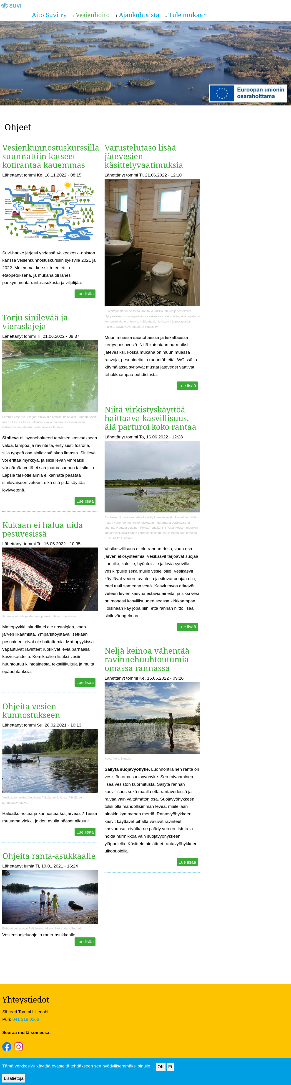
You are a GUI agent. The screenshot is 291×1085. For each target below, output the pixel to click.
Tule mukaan (187, 14)
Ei (170, 1070)
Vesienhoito (93, 14)
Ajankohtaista (139, 14)
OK (161, 1070)
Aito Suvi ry (49, 14)
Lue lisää (85, 293)
